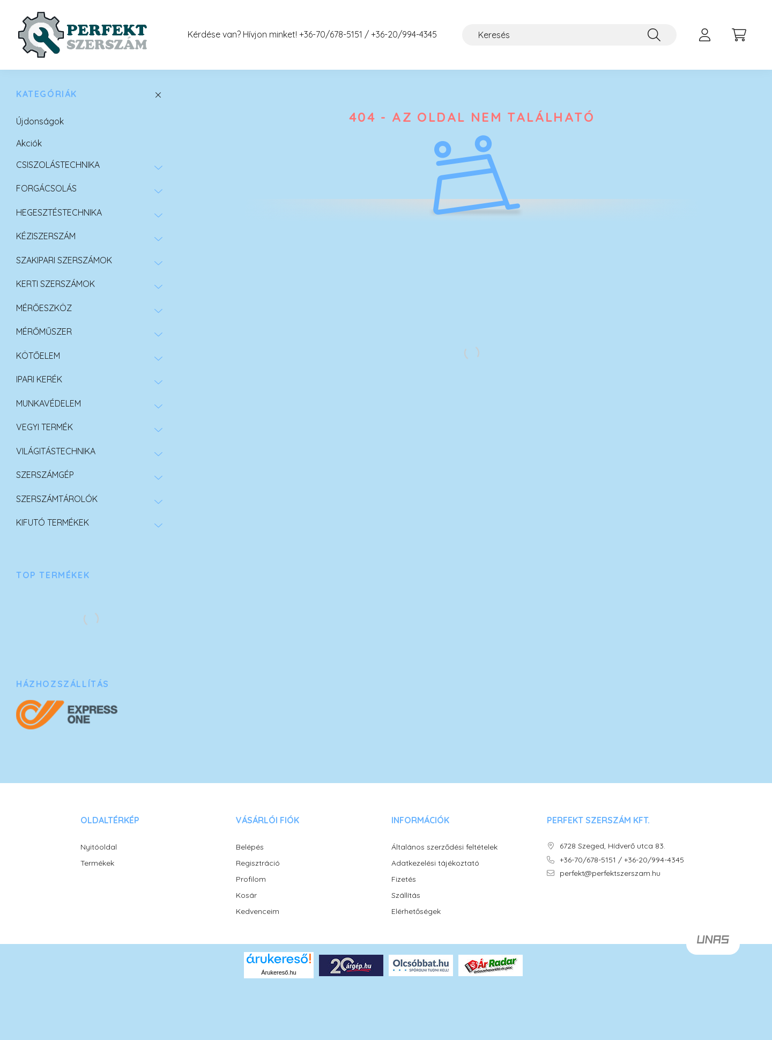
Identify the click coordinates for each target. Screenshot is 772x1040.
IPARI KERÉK (39, 379)
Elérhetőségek (416, 911)
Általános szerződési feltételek (444, 847)
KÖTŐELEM (38, 355)
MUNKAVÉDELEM (48, 403)
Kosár (246, 895)
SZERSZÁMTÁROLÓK (57, 498)
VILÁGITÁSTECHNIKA (55, 451)
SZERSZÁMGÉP (45, 474)
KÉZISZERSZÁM (46, 236)
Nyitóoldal (98, 847)
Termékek (97, 863)
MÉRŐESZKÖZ (44, 308)
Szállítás (405, 895)
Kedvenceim (257, 911)
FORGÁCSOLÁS (46, 188)
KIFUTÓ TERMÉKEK (52, 522)
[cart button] (738, 35)
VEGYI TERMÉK (44, 427)
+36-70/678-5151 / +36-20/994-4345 (368, 34)
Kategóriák (46, 94)
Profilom (251, 879)
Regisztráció (258, 863)
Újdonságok (40, 121)
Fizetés (403, 879)
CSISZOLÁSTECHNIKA (58, 164)
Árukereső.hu (278, 972)
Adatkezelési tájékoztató (435, 863)
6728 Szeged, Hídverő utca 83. (612, 846)
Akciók (29, 143)
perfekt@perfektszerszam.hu (610, 873)
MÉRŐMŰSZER (44, 331)
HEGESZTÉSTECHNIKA (59, 212)
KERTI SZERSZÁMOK (55, 283)
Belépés (250, 847)
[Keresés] (569, 35)
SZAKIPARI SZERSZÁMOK (64, 260)
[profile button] (704, 35)
